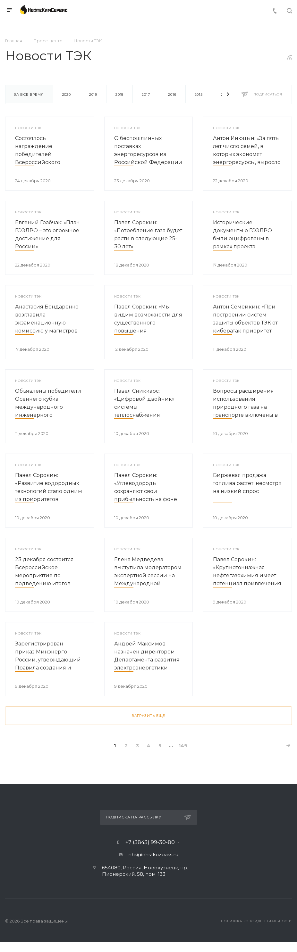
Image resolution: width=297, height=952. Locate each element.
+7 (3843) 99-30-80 (150, 842)
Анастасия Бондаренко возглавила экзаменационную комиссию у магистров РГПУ (47, 323)
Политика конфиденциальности (256, 921)
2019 (93, 94)
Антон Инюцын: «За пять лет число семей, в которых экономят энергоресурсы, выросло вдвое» (247, 154)
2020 (66, 94)
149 (183, 746)
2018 (119, 94)
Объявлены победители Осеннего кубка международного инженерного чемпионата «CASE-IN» (48, 407)
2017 (146, 94)
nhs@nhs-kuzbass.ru (153, 854)
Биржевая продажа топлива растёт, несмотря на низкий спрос (247, 483)
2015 (199, 94)
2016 (172, 94)
